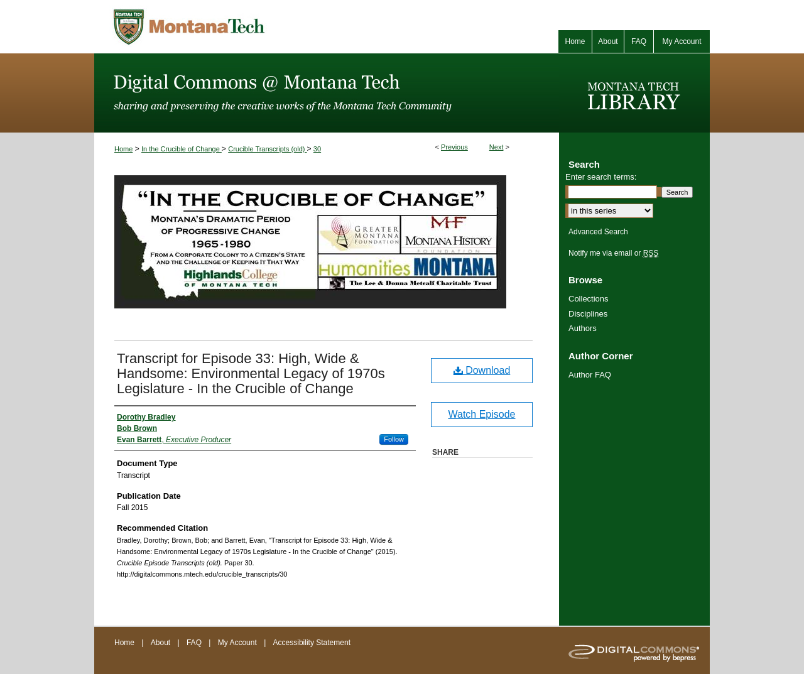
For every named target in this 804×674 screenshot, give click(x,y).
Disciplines (587, 313)
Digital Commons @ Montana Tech (326, 93)
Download (482, 370)
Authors (582, 328)
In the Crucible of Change (181, 149)
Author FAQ (589, 374)
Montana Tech (245, 26)
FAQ (195, 642)
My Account (238, 642)
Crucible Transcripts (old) (267, 149)
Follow (394, 439)
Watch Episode (481, 414)
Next (496, 147)
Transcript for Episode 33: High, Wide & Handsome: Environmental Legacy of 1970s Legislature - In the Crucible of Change (251, 373)
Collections (588, 298)
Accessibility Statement (311, 642)
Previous (454, 147)
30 (317, 149)
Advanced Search (598, 231)
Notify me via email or (613, 253)
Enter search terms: (600, 177)
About (162, 642)
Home (123, 149)
